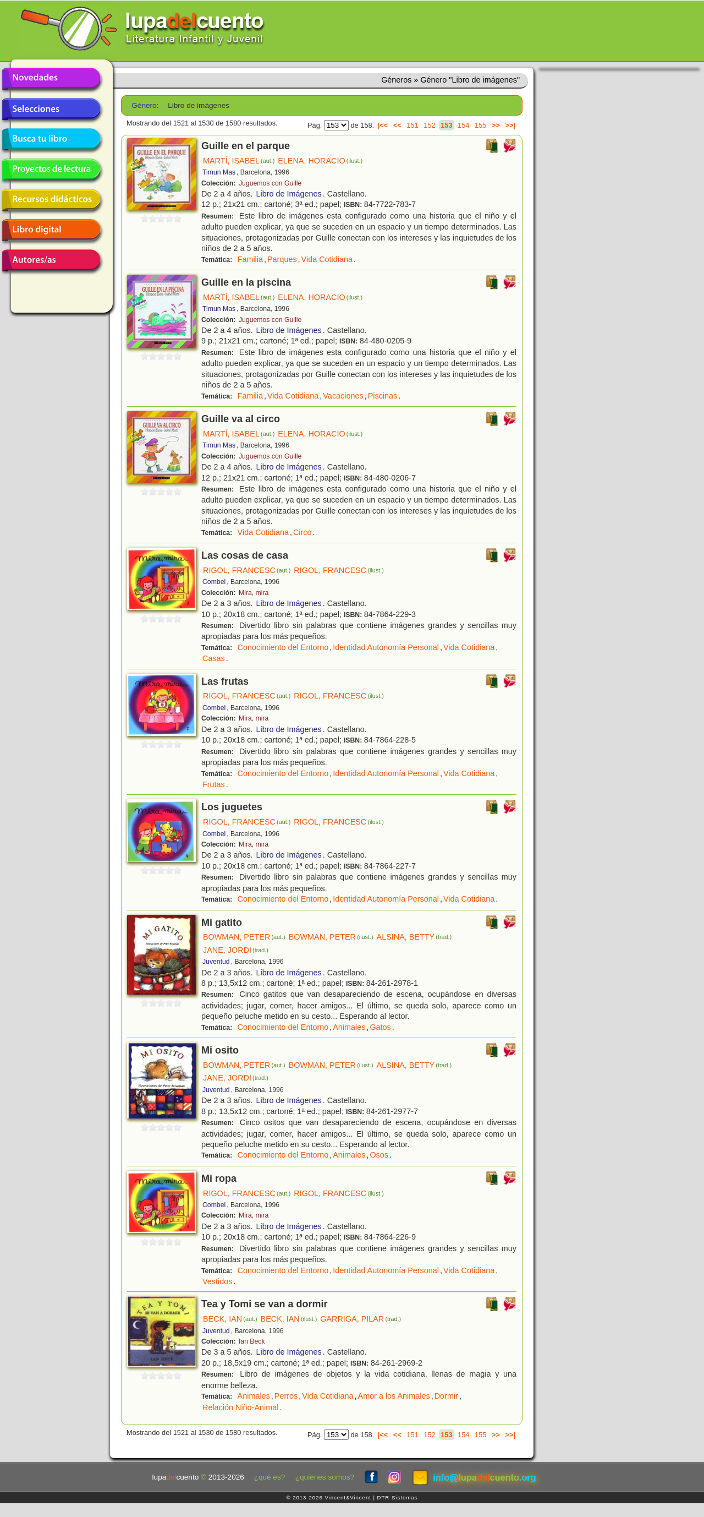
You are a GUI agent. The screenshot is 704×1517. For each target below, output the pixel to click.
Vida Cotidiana (327, 259)
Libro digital (51, 230)
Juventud (216, 961)
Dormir (446, 1396)
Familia (250, 259)
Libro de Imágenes (289, 193)
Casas (213, 658)
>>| (510, 125)
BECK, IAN (230, 1318)
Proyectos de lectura (51, 170)
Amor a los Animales (394, 1396)
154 (463, 125)
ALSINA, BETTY (414, 936)
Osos (379, 1154)
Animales (349, 1027)
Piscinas (383, 395)
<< (397, 125)
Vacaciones (343, 395)
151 (412, 125)
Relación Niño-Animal (240, 1407)
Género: (144, 105)
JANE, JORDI (235, 950)
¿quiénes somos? (324, 1477)
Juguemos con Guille (270, 183)
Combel (214, 582)
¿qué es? (269, 1477)
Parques (282, 259)
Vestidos (217, 1281)
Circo (302, 532)
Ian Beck (252, 1341)
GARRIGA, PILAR (360, 1318)
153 (446, 125)
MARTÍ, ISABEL (238, 160)
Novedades (51, 79)
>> (496, 125)
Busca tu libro (51, 139)
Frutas (213, 784)
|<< (383, 125)
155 (480, 125)
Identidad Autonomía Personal (386, 647)
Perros (286, 1396)
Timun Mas (218, 172)
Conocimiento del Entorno (283, 647)
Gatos (380, 1027)
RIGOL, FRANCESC (246, 570)
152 (429, 125)
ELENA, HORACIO (320, 160)
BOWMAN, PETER (244, 936)
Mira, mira (253, 593)
